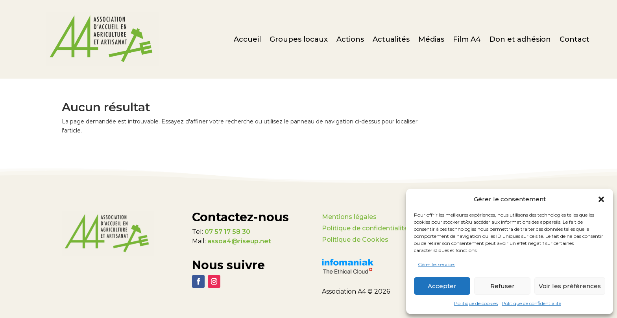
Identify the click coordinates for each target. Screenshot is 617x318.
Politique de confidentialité (531, 303)
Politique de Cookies (355, 239)
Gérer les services (436, 264)
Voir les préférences (570, 286)
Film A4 (467, 40)
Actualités (391, 40)
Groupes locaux (299, 40)
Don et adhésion (520, 40)
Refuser (502, 286)
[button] (601, 199)
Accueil (247, 40)
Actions (350, 40)
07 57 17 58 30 (227, 231)
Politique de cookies (476, 303)
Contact (574, 40)
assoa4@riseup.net (239, 241)
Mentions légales (349, 217)
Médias (431, 40)
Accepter (442, 286)
